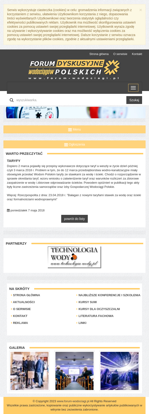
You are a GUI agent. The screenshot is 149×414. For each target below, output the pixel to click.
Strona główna (99, 54)
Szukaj (134, 100)
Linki (81, 323)
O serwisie (120, 54)
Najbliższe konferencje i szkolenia (108, 295)
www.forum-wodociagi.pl (73, 401)
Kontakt (137, 54)
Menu (74, 129)
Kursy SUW (86, 302)
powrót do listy (74, 219)
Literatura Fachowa (94, 316)
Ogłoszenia (74, 144)
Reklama (19, 323)
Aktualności (23, 302)
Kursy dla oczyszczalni (98, 309)
